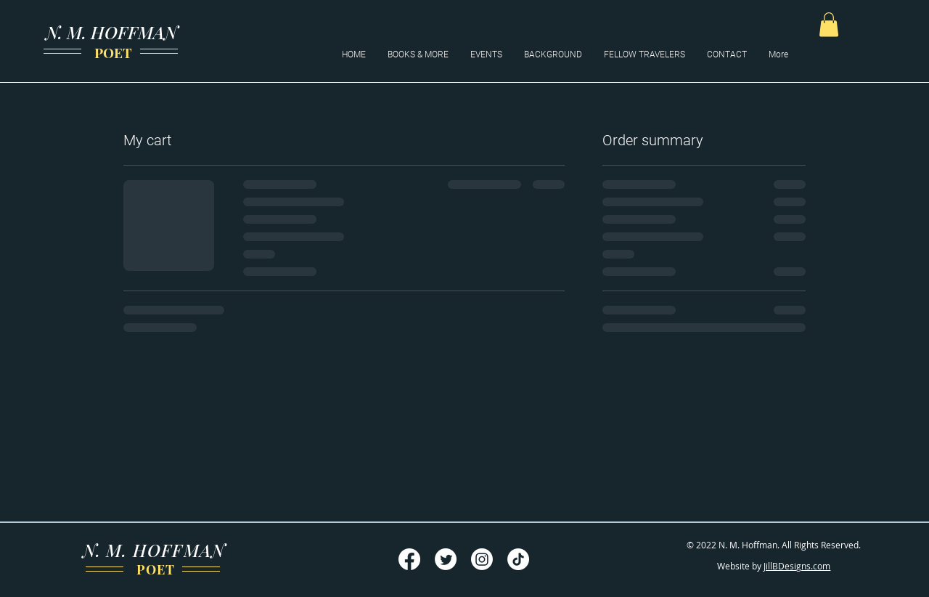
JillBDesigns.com (797, 566)
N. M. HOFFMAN (112, 32)
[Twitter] (446, 559)
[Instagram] (482, 559)
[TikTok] (518, 559)
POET (111, 52)
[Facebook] (409, 559)
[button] (829, 24)
